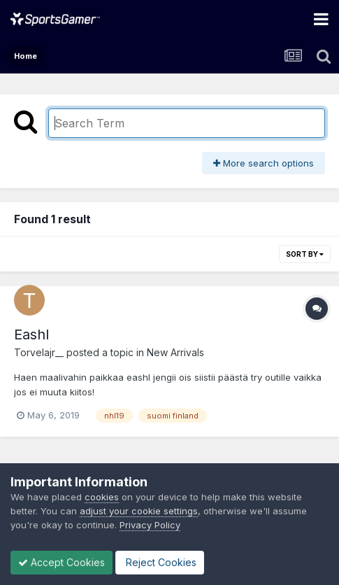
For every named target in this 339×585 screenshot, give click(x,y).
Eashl (31, 334)
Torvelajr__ (39, 352)
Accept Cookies (61, 562)
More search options (263, 163)
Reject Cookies (159, 562)
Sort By (305, 254)
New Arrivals (175, 352)
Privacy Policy (150, 524)
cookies (102, 496)
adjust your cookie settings (139, 510)
